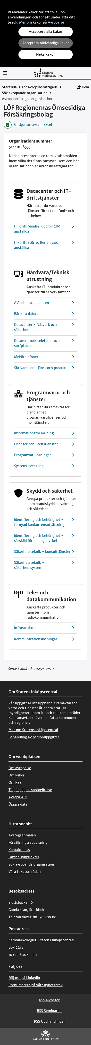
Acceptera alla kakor (45, 31)
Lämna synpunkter (23, 857)
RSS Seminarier (49, 1011)
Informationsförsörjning (44, 433)
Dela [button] (83, 87)
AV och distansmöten (44, 302)
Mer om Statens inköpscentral (33, 730)
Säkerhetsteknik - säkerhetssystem (44, 565)
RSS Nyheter (49, 1000)
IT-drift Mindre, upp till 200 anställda (44, 229)
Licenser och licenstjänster (44, 444)
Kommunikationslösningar (44, 639)
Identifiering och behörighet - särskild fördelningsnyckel (44, 538)
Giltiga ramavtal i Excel (28, 125)
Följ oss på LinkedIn (24, 978)
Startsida (9, 87)
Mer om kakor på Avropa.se (41, 22)
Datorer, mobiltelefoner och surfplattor (44, 343)
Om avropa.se (19, 768)
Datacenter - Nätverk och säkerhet (44, 327)
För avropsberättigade (40, 87)
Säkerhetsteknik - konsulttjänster (44, 551)
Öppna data (17, 804)
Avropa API (17, 797)
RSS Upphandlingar (49, 1021)
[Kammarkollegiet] (45, 1036)
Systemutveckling (44, 466)
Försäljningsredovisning (27, 842)
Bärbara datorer (44, 313)
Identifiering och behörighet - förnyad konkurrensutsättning (44, 522)
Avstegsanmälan (22, 835)
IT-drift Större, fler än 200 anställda (44, 245)
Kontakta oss (19, 850)
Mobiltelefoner (44, 357)
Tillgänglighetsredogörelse (30, 790)
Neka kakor (45, 54)
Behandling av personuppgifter (33, 737)
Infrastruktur (44, 628)
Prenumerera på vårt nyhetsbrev (35, 985)
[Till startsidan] (48, 72)
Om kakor (16, 775)
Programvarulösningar (44, 455)
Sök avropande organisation (25, 93)
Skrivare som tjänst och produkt (44, 368)
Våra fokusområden (24, 871)
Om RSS (14, 782)
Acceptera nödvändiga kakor (45, 43)
